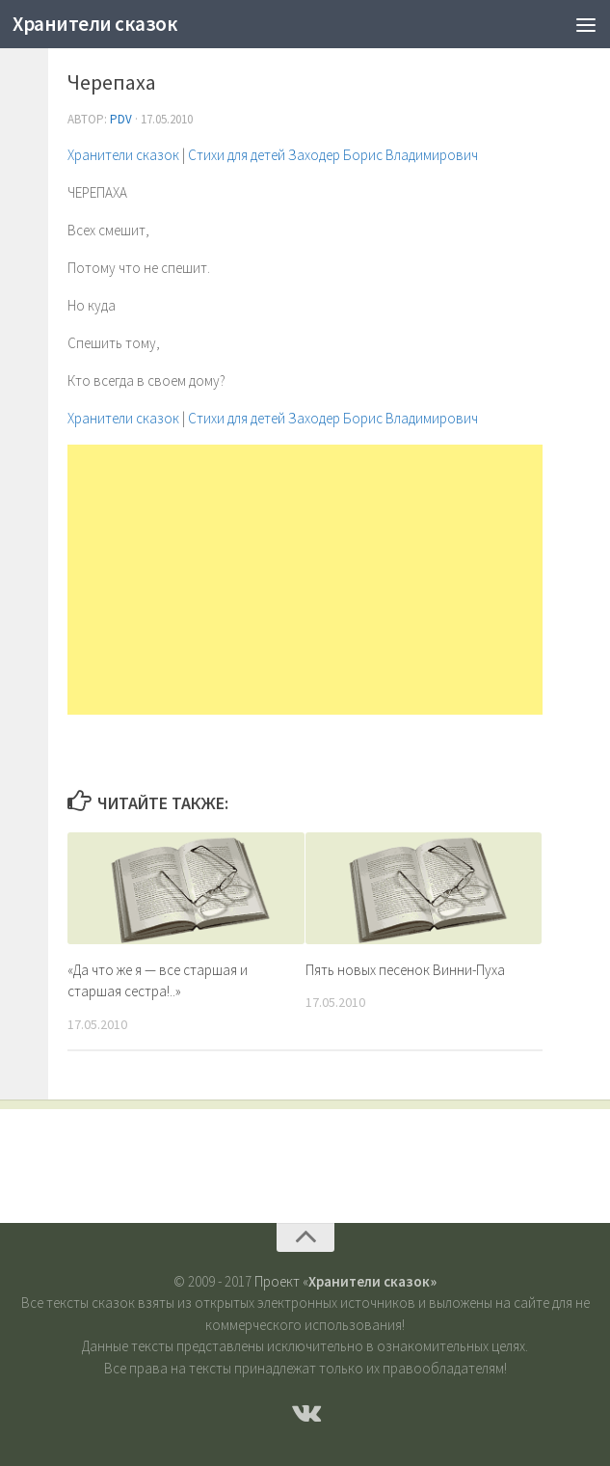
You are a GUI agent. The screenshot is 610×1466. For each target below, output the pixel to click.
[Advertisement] (305, 580)
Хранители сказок (95, 24)
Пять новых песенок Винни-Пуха (405, 970)
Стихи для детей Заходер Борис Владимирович (333, 155)
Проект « (345, 1281)
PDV (121, 119)
